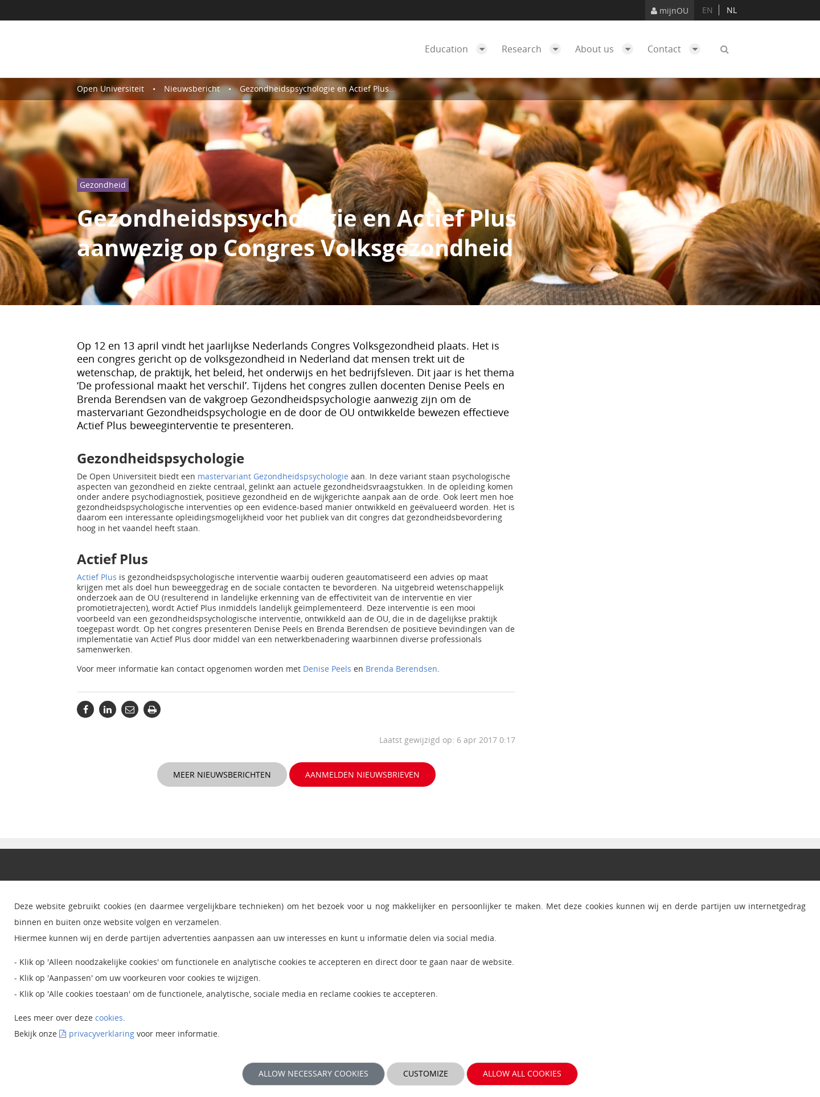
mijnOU (669, 10)
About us (607, 49)
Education (459, 49)
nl (732, 10)
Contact (676, 49)
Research (534, 49)
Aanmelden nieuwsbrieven (362, 774)
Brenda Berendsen (401, 668)
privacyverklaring (101, 1033)
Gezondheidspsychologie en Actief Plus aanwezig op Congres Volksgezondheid (389, 88)
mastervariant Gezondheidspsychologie (273, 476)
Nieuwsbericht (192, 88)
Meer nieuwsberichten (222, 774)
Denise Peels (327, 668)
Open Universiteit (110, 88)
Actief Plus (97, 577)
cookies (109, 1017)
